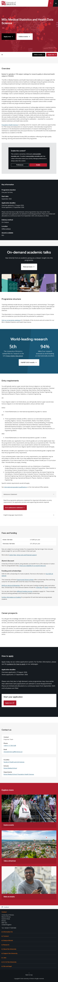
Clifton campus (6, 229)
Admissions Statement (10, 494)
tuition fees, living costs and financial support (23, 555)
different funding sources (24, 591)
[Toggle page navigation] (2, 54)
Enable (38, 165)
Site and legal (7, 966)
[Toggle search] (51, 3)
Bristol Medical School (10, 768)
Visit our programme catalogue (11, 320)
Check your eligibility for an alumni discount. (32, 566)
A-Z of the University (9, 962)
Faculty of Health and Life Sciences (14, 762)
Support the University (9, 953)
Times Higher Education (14, 356)
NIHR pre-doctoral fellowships (11, 585)
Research (5, 945)
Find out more (27, 267)
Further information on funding (11, 597)
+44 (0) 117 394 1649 (10, 745)
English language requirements (13, 515)
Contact (4, 912)
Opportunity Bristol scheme (25, 580)
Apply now (7, 36)
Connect (5, 936)
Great (46, 587)
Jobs (4, 957)
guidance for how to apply (16, 664)
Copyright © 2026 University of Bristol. (24, 978)
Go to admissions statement (14, 507)
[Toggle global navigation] (56, 3)
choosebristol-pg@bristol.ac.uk (13, 752)
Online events (23, 36)
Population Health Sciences (10, 125)
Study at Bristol (7, 940)
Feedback (6, 907)
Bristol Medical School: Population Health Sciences (19, 774)
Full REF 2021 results (28, 362)
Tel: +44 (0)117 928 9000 (9, 928)
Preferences (19, 165)
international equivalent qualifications (15, 487)
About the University (9, 949)
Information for (7, 932)
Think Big (39, 587)
